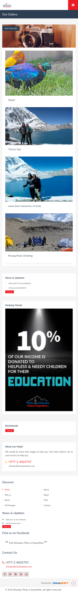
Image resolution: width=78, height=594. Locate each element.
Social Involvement (17, 288)
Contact (47, 505)
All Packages (10, 505)
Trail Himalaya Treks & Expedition (26, 542)
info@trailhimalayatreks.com (22, 466)
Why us (8, 495)
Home (7, 489)
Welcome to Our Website (19, 283)
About (46, 489)
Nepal (46, 495)
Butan (7, 500)
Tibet (46, 500)
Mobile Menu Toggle (73, 5)
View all (9, 292)
